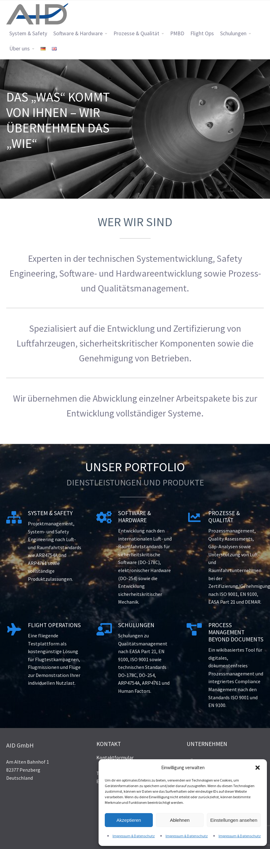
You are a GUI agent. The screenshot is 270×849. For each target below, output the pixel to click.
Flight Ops (202, 33)
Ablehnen (179, 820)
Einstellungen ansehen (233, 820)
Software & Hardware (78, 33)
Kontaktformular (115, 757)
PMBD (177, 33)
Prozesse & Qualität (136, 33)
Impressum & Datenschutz (134, 836)
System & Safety (28, 33)
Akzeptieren (129, 820)
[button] (258, 768)
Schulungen (233, 33)
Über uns (19, 48)
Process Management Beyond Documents (235, 632)
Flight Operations (54, 625)
